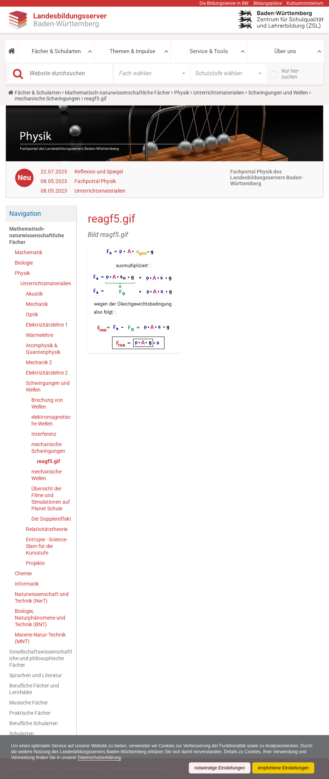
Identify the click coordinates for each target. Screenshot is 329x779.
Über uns (285, 51)
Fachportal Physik (95, 181)
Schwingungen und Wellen (278, 93)
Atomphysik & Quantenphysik (43, 348)
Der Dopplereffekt (51, 519)
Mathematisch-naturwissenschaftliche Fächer (117, 93)
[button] (12, 51)
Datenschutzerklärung (99, 757)
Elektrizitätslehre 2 (47, 373)
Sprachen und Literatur (35, 675)
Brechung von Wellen (47, 403)
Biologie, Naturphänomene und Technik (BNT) (40, 617)
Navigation (25, 213)
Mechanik (37, 304)
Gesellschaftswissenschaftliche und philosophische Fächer (40, 658)
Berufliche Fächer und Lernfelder (34, 689)
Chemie (23, 573)
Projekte (35, 563)
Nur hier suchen (290, 74)
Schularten (21, 734)
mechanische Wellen (46, 475)
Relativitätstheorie (46, 529)
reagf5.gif (48, 461)
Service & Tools (209, 51)
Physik (181, 93)
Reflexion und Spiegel (99, 172)
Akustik (34, 294)
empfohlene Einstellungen (283, 768)
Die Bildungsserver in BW (224, 3)
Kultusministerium (305, 3)
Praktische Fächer (30, 713)
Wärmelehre (39, 335)
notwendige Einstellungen (219, 768)
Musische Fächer (28, 703)
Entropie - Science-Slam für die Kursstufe (46, 546)
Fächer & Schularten (56, 51)
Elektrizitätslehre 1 (47, 325)
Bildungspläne (267, 3)
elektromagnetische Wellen (51, 420)
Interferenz (43, 434)
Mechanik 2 (39, 362)
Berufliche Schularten (33, 723)
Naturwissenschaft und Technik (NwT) (42, 597)
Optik (32, 314)
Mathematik (28, 252)
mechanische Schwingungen (47, 98)
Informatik (27, 584)
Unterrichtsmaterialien (218, 93)
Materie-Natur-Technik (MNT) (40, 638)
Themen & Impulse (132, 51)
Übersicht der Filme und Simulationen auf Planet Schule (50, 498)
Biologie (24, 263)
